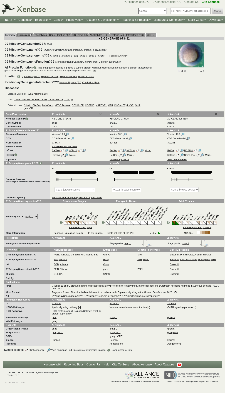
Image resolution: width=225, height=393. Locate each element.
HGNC (57, 254)
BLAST (9, 19)
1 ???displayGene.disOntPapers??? (141, 296)
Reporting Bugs (73, 364)
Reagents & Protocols (135, 19)
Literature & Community (169, 19)
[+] (104, 55)
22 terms (114, 303)
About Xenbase (142, 364)
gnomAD (28, 108)
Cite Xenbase (120, 364)
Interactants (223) (135, 35)
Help (106, 364)
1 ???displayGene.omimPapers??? (103, 296)
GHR (137, 105)
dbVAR (130, 105)
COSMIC (89, 105)
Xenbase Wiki (52, 364)
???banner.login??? (136, 1)
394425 (113, 142)
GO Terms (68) (80, 35)
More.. (148, 150)
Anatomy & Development (101, 19)
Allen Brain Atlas (202, 254)
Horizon (56, 340)
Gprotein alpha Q (50, 76)
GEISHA (58, 274)
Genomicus (84, 197)
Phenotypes (73, 19)
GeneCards (92, 254)
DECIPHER (78, 105)
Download (215, 19)
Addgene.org (116, 343)
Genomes (24, 19)
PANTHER (96, 197)
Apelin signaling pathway (65, 307)
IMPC (146, 259)
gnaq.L (138, 243)
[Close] (100, 114)
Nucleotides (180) (99, 35)
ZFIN (56, 269)
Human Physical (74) (70, 82)
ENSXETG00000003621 (64, 146)
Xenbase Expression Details (68, 233)
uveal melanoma (36, 93)
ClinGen (37, 105)
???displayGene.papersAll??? (67, 296)
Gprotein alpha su (31, 76)
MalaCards (47, 105)
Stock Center (196, 19)
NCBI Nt (73, 150)
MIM (83, 254)
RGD (56, 264)
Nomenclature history (118, 56)
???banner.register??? (167, 1)
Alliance (65, 254)
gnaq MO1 (57, 332)
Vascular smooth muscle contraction (128, 307)
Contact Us (191, 1)
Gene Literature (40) (59, 35)
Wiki (149, 35)
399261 (171, 142)
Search (217, 11)
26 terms (171, 303)
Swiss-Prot (189, 155)
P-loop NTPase (86, 76)
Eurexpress (204, 259)
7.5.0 (17, 375)
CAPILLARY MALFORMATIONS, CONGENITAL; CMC (42, 99)
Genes (58, 19)
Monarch (75, 254)
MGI (56, 259)
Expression (42, 19)
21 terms (56, 303)
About (164, 364)
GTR (110, 105)
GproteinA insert (68, 76)
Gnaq (106, 259)
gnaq (105, 269)
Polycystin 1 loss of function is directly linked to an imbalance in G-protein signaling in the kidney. (101, 292)
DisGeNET (119, 105)
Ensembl (174, 254)
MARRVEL (101, 105)
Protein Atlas (186, 254)
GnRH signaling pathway (180, 307)
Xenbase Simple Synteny (65, 197)
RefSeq (56, 150)
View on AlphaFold (119, 159)
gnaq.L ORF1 (116, 336)
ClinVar (27, 105)
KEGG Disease (62, 105)
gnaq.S (196, 243)
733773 (56, 142)
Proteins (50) (117, 35)
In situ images (95, 233)
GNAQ (106, 254)
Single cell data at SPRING (120, 233)
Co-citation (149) (90, 82)
